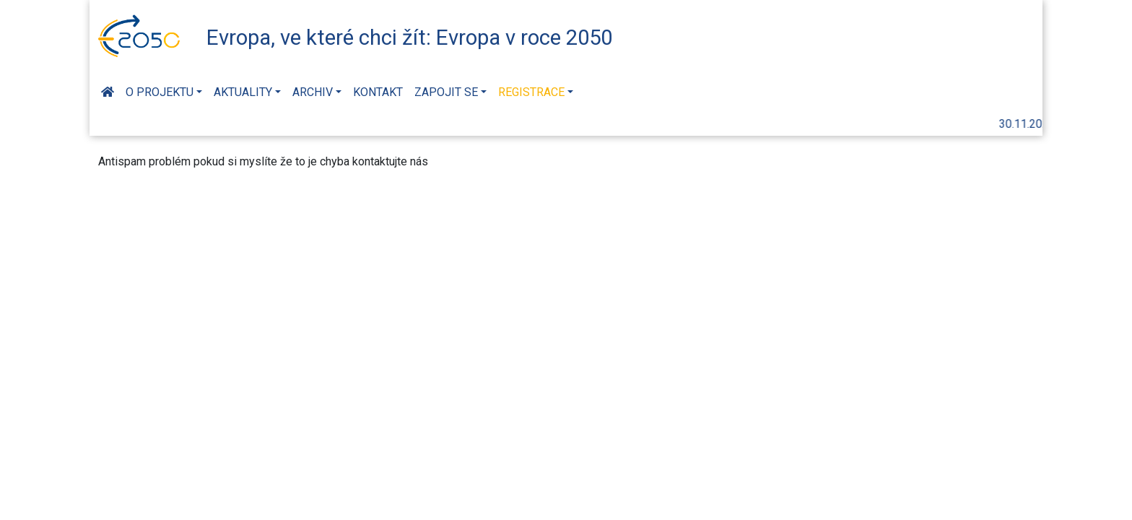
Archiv (312, 92)
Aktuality (243, 92)
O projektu (159, 92)
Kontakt (378, 92)
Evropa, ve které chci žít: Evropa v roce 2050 (409, 37)
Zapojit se (446, 92)
